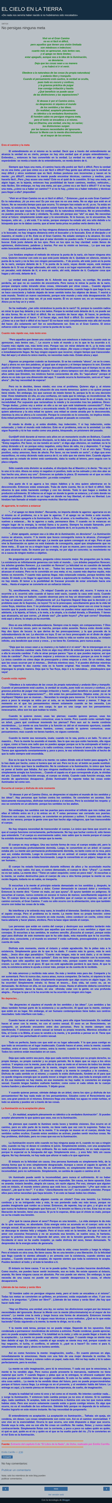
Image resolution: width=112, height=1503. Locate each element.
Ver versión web (56, 1494)
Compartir (7, 1457)
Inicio (56, 1489)
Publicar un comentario (16, 1470)
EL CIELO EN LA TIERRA (32, 9)
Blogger (66, 1500)
